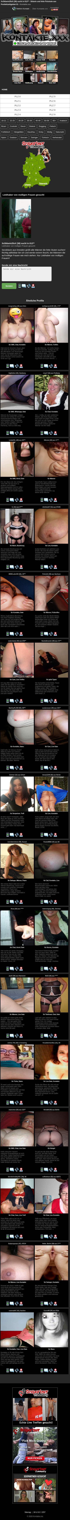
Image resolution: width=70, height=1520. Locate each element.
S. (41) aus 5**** (17, 507)
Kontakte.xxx (25, 4)
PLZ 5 (52, 96)
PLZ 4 (18, 114)
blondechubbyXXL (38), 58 (17, 1177)
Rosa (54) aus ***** (17, 909)
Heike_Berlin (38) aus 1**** (51, 1243)
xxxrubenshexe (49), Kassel (17, 842)
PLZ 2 (18, 105)
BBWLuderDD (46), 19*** (17, 574)
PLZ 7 (52, 105)
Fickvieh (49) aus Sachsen (51, 574)
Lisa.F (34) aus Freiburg (51, 373)
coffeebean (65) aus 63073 (51, 1177)
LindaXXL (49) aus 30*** (17, 440)
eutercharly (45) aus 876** (17, 641)
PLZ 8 (52, 110)
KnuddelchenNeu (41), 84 (51, 1043)
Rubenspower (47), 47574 (17, 1243)
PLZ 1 (18, 101)
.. (56, 358)
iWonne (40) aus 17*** (51, 440)
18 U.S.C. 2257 (39, 1512)
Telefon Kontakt (22, 9)
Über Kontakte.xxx (40, 9)
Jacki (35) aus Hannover (17, 976)
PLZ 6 (52, 101)
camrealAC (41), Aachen (17, 1310)
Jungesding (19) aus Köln (17, 306)
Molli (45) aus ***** (51, 976)
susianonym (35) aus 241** (51, 708)
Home (4, 89)
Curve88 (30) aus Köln (51, 1310)
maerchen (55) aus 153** (17, 1110)
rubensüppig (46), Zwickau (51, 909)
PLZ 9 (52, 114)
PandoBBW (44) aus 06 (51, 842)
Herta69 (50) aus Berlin (51, 1110)
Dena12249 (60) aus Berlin (51, 775)
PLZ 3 (18, 110)
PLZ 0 (18, 96)
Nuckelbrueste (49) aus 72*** (51, 641)
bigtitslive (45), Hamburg (17, 373)
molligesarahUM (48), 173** (51, 306)
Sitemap (28, 1512)
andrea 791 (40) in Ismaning (17, 1043)
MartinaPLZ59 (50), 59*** (17, 708)
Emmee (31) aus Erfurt (17, 775)
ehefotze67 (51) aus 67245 (51, 507)
